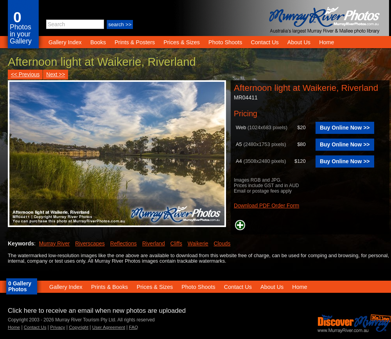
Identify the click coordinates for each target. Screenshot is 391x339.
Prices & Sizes (181, 42)
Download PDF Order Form (266, 206)
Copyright (78, 327)
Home (326, 42)
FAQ (133, 327)
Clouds (222, 244)
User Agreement (108, 327)
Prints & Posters (135, 42)
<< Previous (25, 75)
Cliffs (176, 244)
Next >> (55, 75)
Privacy (57, 327)
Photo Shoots (225, 42)
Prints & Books (109, 287)
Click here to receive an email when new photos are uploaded (97, 310)
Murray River (54, 244)
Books (98, 42)
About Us (298, 42)
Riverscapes (90, 244)
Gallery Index (65, 42)
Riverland (153, 244)
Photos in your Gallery (21, 34)
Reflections (123, 244)
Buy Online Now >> (345, 127)
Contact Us (265, 42)
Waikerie (198, 244)
